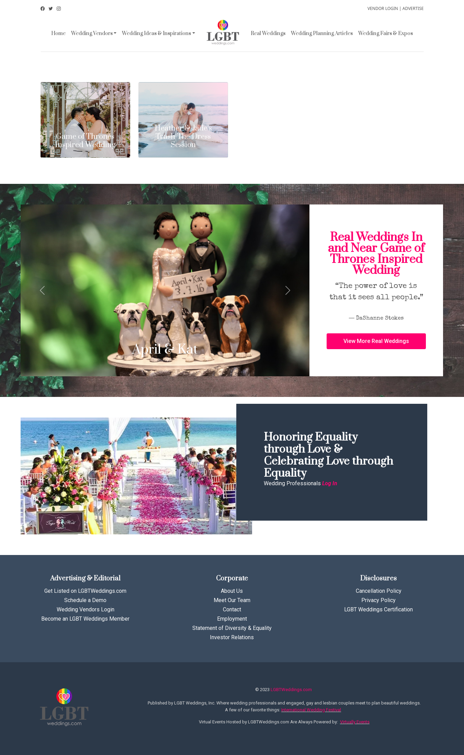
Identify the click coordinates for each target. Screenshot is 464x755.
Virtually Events (355, 721)
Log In (329, 483)
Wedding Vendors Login (85, 609)
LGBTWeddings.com (291, 689)
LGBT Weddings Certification (378, 609)
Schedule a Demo (85, 600)
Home (58, 33)
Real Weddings (268, 33)
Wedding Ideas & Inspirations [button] (156, 33)
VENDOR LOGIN (382, 8)
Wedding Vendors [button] (92, 33)
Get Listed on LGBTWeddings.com (85, 591)
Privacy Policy (378, 600)
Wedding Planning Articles (322, 33)
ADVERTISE (413, 8)
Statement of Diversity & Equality (232, 628)
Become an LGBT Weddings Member (85, 618)
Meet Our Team (232, 600)
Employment (232, 618)
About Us (232, 591)
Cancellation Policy (378, 591)
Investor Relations (232, 637)
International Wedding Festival (311, 709)
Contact (232, 609)
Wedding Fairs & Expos (385, 33)
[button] (376, 341)
